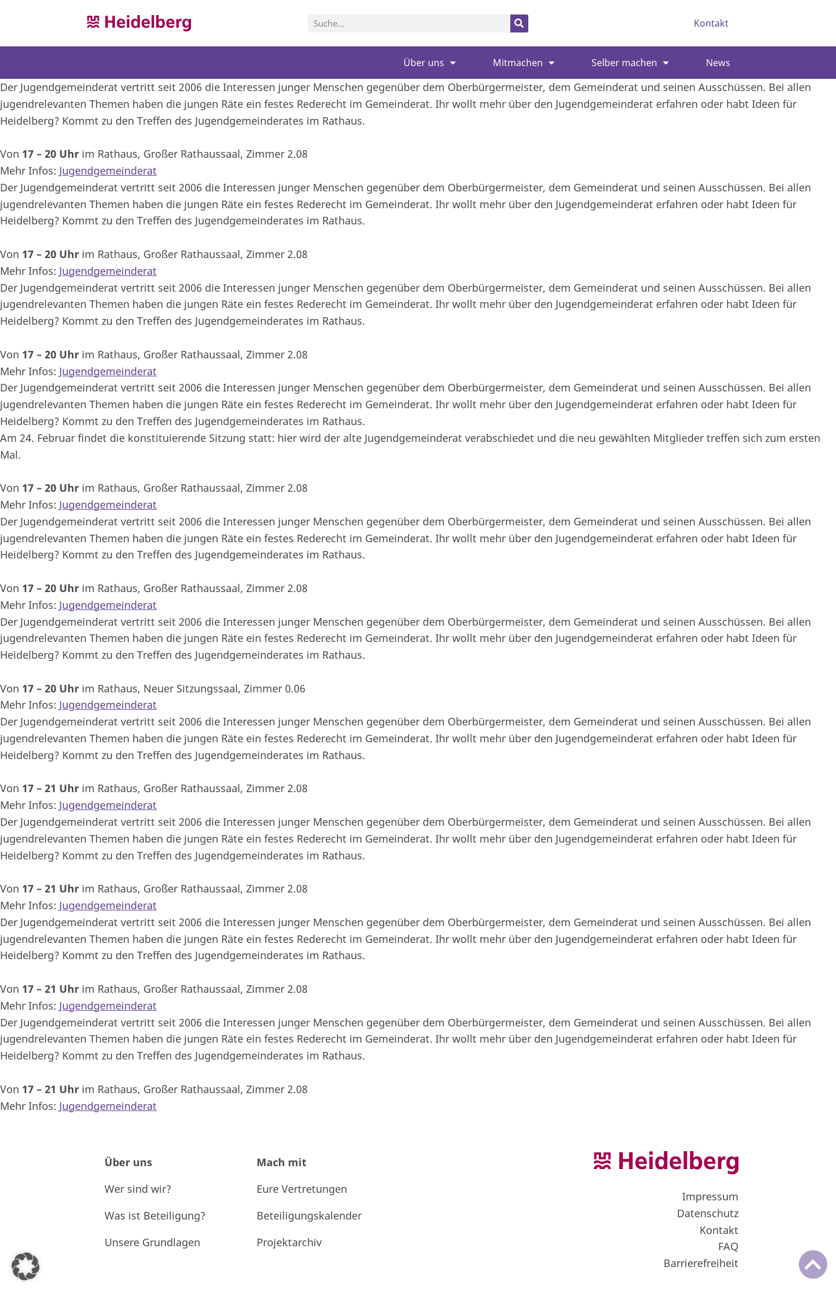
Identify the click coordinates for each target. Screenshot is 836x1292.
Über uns (429, 62)
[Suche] (519, 23)
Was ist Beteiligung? (155, 1215)
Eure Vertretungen (302, 1189)
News (718, 62)
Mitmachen (523, 62)
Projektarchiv (289, 1242)
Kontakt (711, 23)
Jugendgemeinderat (108, 170)
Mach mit (282, 1162)
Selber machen (630, 62)
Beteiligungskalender (309, 1215)
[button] (25, 1266)
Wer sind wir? (138, 1189)
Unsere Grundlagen (152, 1242)
